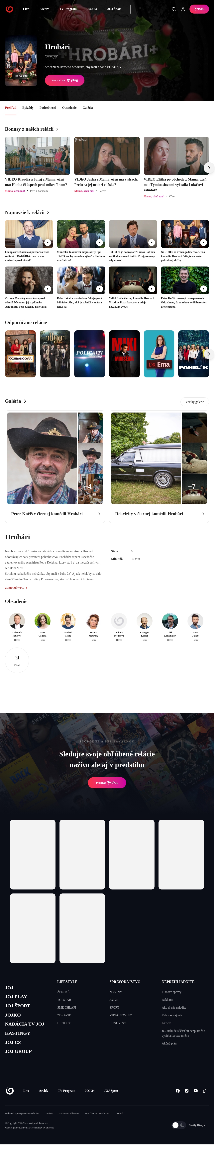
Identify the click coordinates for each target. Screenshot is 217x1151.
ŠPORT (114, 1007)
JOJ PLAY (16, 997)
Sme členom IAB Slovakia (98, 1116)
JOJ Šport (114, 9)
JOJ (9, 988)
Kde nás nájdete (172, 1015)
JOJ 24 (92, 9)
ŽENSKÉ (63, 992)
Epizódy (28, 107)
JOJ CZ (13, 1044)
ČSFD (52, 57)
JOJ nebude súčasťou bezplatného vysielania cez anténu (183, 1033)
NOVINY (116, 992)
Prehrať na (65, 80)
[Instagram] (186, 1093)
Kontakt (120, 1116)
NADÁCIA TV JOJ (25, 1026)
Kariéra (166, 1023)
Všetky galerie (194, 402)
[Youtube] (195, 1093)
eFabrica (50, 1130)
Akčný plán (169, 1043)
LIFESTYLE (67, 982)
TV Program (68, 9)
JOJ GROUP (19, 1054)
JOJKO (13, 1016)
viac (117, 67)
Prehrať (107, 782)
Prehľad (10, 107)
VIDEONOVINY (121, 1015)
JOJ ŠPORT (18, 1007)
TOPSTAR (64, 999)
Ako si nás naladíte (174, 1007)
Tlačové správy (171, 992)
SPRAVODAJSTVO (125, 982)
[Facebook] (177, 1093)
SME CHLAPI (66, 1007)
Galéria (87, 107)
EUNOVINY (118, 1023)
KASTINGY (18, 1035)
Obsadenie (69, 107)
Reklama (167, 999)
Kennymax (24, 1130)
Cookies (49, 1116)
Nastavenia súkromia (69, 1116)
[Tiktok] (204, 1093)
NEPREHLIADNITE (178, 982)
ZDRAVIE (64, 1015)
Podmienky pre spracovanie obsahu (22, 1116)
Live (26, 9)
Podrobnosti (48, 107)
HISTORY (64, 1023)
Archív (44, 9)
